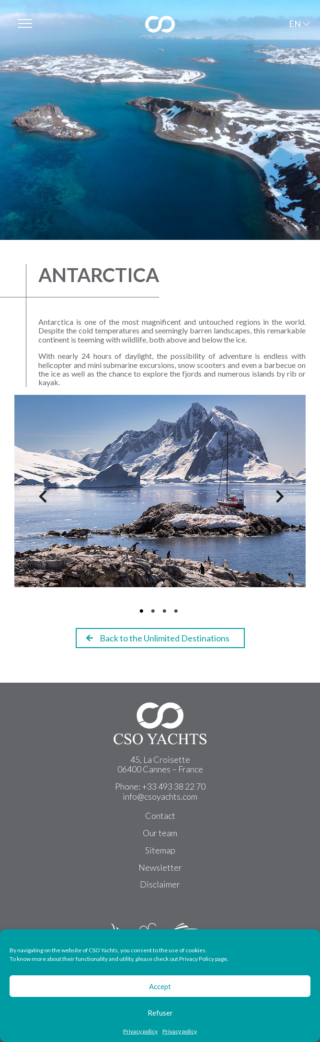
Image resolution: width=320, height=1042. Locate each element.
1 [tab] (143, 611)
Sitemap (160, 850)
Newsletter (160, 867)
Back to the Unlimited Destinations (157, 638)
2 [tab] (154, 611)
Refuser (160, 1012)
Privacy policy (140, 1031)
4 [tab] (177, 611)
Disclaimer (160, 884)
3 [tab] (166, 611)
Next (275, 499)
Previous (38, 499)
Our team (160, 833)
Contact (160, 815)
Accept (160, 986)
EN (295, 23)
